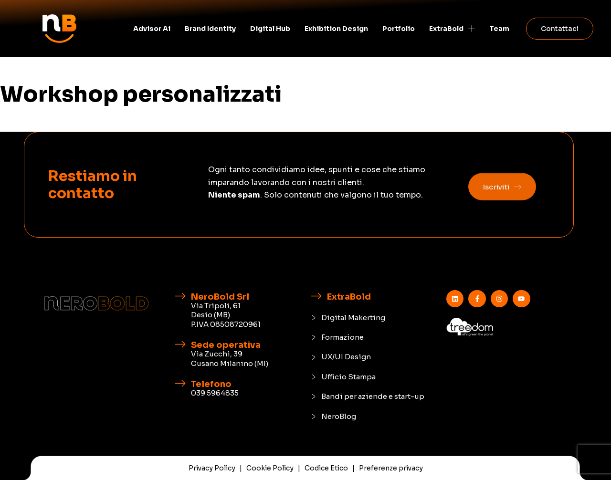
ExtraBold (452, 29)
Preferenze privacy (391, 468)
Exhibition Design (336, 28)
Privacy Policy (212, 468)
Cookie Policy (270, 468)
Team (499, 28)
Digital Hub (270, 28)
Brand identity (210, 28)
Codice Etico (326, 468)
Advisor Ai (151, 28)
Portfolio (398, 28)
